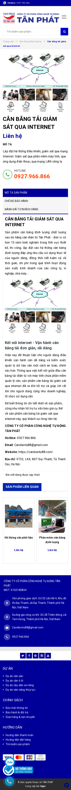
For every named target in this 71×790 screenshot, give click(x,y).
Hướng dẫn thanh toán (19, 735)
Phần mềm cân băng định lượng (52, 540)
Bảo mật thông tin (17, 707)
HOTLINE (32, 174)
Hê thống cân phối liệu (19, 537)
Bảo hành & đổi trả (17, 712)
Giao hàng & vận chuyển (20, 716)
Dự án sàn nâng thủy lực (20, 689)
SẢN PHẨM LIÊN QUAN (22, 487)
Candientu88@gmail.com (27, 627)
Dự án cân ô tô (14, 680)
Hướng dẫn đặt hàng (18, 739)
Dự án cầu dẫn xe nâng (20, 685)
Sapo (43, 786)
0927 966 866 (23, 3)
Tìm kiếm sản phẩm (18, 744)
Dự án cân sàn (14, 676)
